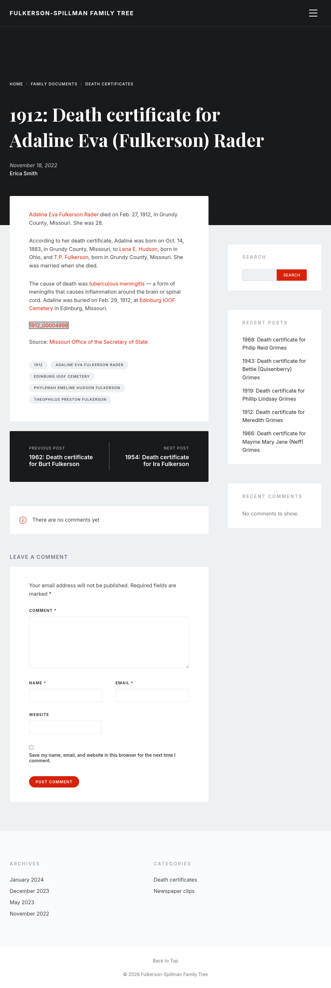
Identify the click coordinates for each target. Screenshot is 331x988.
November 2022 (29, 913)
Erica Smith (23, 173)
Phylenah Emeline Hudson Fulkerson (77, 387)
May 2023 (22, 902)
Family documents (54, 83)
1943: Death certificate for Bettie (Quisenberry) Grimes (274, 369)
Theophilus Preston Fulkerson (70, 399)
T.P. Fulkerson (71, 257)
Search (254, 257)
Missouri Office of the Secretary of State (98, 342)
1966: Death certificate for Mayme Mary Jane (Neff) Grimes (274, 441)
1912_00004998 (48, 325)
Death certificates (109, 83)
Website (39, 714)
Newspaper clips (174, 891)
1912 (38, 365)
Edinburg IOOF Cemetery (62, 376)
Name (37, 682)
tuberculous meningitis (116, 283)
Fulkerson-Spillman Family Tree (72, 13)
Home (16, 83)
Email (124, 682)
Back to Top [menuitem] (165, 960)
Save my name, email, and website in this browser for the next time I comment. (102, 757)
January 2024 (27, 879)
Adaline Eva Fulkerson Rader (64, 214)
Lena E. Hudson (138, 249)
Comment (43, 610)
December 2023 (29, 891)
